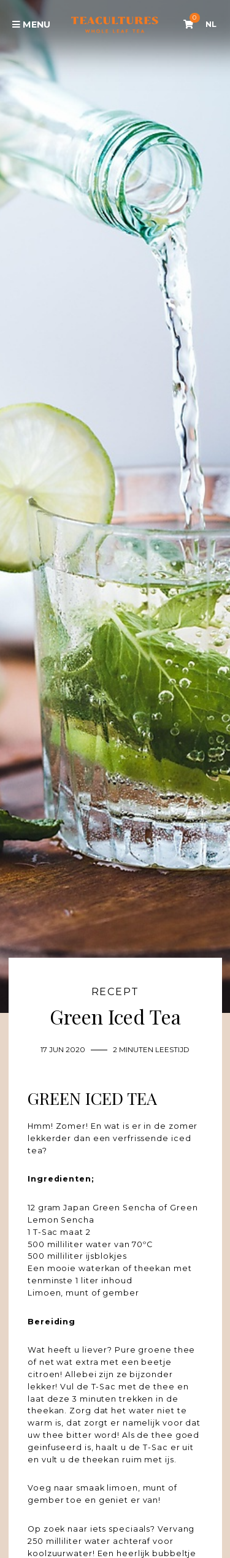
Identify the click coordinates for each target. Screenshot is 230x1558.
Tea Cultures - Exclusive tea (115, 25)
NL (211, 24)
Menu (31, 24)
